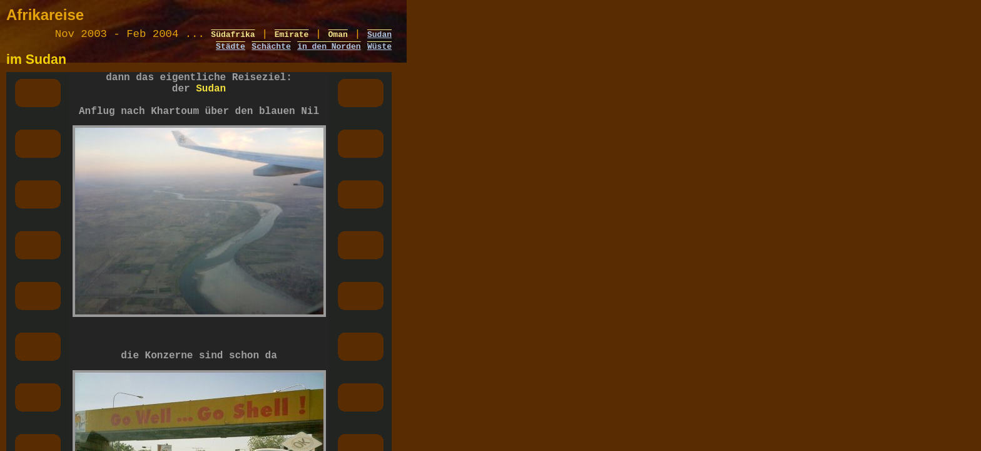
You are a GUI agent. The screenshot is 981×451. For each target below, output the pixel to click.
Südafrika (233, 37)
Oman (338, 37)
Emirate (292, 37)
